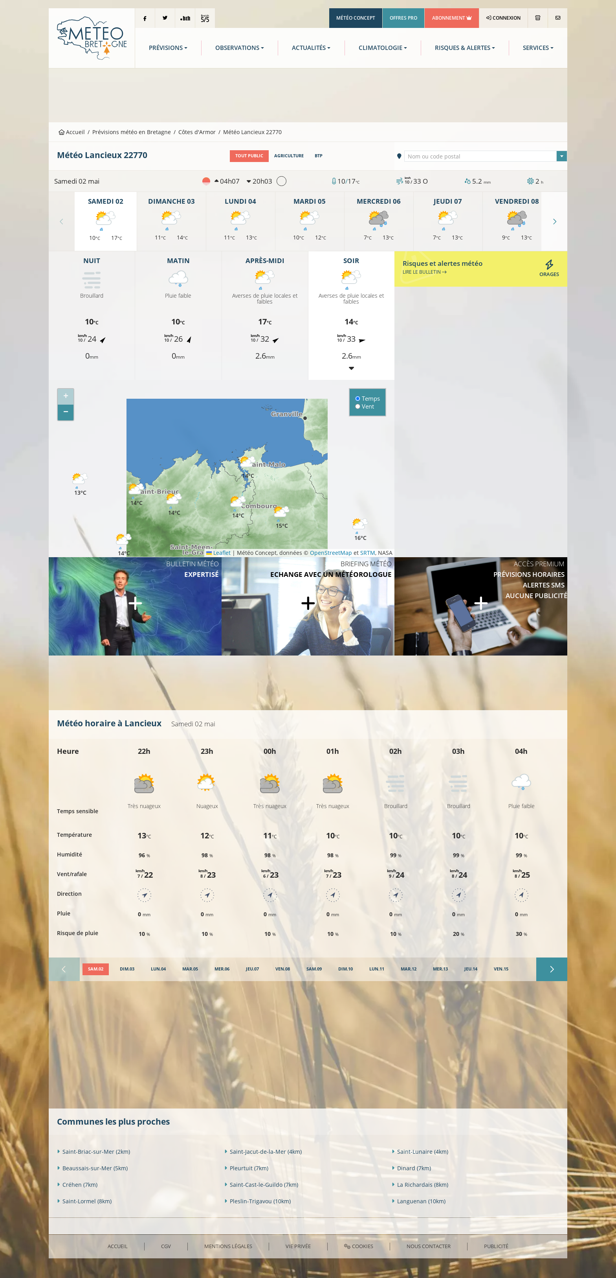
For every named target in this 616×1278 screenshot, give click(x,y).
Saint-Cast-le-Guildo (261, 1184)
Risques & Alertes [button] (462, 48)
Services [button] (536, 48)
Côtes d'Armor (197, 132)
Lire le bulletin (425, 272)
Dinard (411, 1167)
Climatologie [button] (380, 48)
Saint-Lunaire (420, 1151)
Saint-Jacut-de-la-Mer (263, 1151)
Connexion (503, 18)
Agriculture (289, 155)
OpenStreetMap (331, 552)
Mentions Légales (228, 1246)
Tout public (249, 155)
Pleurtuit (246, 1167)
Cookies (358, 1246)
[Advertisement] (308, 94)
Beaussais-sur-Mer (92, 1167)
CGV (166, 1246)
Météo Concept (355, 18)
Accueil (72, 132)
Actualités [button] (309, 48)
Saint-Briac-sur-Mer (93, 1151)
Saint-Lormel (84, 1200)
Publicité (496, 1246)
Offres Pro (403, 18)
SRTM (367, 552)
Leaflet (218, 552)
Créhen (77, 1184)
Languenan (419, 1200)
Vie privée (298, 1246)
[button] (238, 507)
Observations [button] (237, 48)
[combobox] (486, 156)
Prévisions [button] (166, 48)
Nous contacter (429, 1246)
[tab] (95, 969)
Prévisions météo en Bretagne (131, 132)
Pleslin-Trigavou (257, 1200)
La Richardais (420, 1184)
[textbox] (486, 156)
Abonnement (452, 18)
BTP (319, 155)
